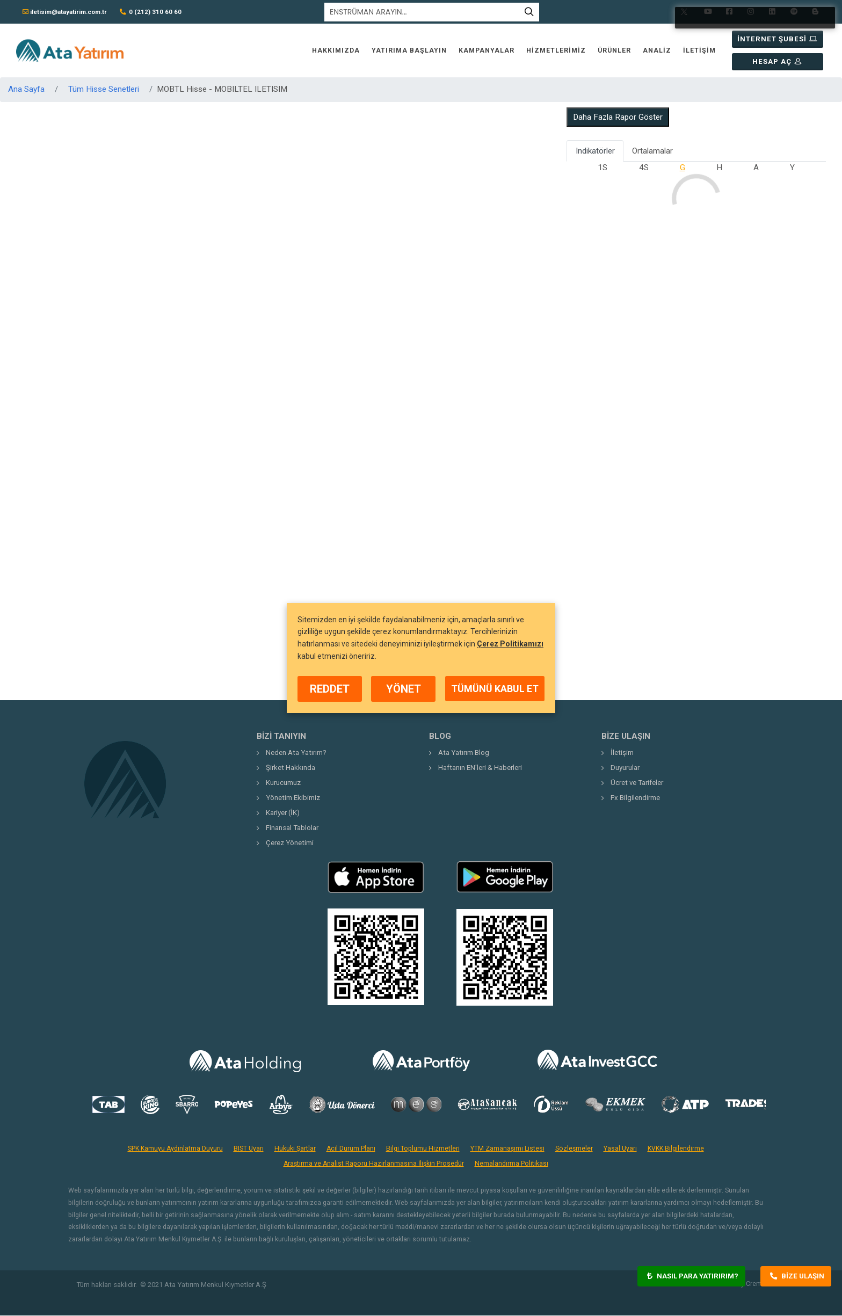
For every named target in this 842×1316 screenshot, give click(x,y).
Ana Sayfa (26, 89)
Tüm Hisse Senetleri (103, 89)
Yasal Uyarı (620, 1149)
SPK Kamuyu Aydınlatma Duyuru (175, 1149)
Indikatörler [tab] (595, 151)
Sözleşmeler (574, 1149)
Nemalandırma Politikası (511, 1164)
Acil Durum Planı (350, 1149)
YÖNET (403, 688)
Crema (756, 1284)
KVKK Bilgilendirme (676, 1149)
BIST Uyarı (249, 1149)
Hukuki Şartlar (295, 1149)
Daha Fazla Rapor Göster (618, 117)
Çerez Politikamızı (510, 643)
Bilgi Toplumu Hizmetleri (423, 1149)
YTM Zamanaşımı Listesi (507, 1149)
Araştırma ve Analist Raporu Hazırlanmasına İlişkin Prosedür (374, 1164)
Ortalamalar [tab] (652, 151)
